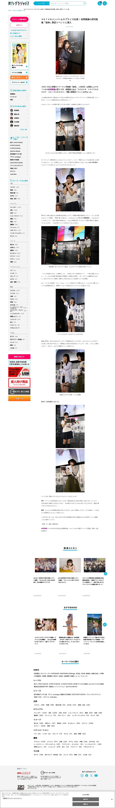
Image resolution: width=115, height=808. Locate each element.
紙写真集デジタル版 (15, 154)
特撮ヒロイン (16, 316)
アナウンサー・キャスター (18, 310)
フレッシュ (15, 227)
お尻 (13, 213)
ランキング (13, 97)
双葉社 (72, 676)
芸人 (13, 322)
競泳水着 (14, 193)
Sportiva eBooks (15, 151)
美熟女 (14, 250)
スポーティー (16, 230)
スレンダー (16, 207)
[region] (57, 799)
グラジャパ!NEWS (17, 10)
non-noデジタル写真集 (94, 684)
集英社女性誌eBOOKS (41, 687)
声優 (13, 302)
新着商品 (12, 94)
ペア (13, 270)
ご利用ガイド (16, 33)
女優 (13, 296)
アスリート (15, 325)
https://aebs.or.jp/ (31, 788)
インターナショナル (17, 233)
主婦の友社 (94, 673)
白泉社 (61, 676)
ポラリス (12, 171)
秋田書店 (37, 673)
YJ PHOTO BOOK (15, 145)
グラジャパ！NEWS (18, 82)
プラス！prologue (15, 157)
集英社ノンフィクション (57, 687)
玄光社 (78, 673)
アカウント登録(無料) (19, 19)
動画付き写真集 (14, 160)
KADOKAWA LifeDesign (67, 673)
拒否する (85, 799)
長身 (13, 222)
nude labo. (13, 174)
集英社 (88, 673)
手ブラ (14, 336)
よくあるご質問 (17, 36)
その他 (14, 348)
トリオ (14, 273)
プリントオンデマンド (16, 165)
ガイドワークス (45, 673)
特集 (11, 100)
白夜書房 (66, 676)
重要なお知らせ (19, 357)
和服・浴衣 (15, 199)
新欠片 (56, 676)
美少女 (14, 244)
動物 (13, 345)
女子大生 (14, 305)
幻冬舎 (83, 673)
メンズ (14, 342)
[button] (105, 573)
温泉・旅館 (15, 282)
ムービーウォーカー (81, 676)
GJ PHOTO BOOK (15, 148)
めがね (14, 196)
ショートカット (17, 216)
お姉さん (15, 247)
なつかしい (15, 253)
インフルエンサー (17, 313)
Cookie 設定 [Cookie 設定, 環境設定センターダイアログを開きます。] (85, 794)
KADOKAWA (55, 673)
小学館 (101, 673)
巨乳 (14, 210)
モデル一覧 (23, 129)
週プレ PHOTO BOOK (16, 142)
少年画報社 (37, 676)
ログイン (19, 25)
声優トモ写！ (14, 168)
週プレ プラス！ (16, 77)
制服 (13, 190)
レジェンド (15, 319)
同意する (85, 804)
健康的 (14, 224)
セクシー (15, 259)
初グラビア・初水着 (17, 339)
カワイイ (15, 256)
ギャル (14, 236)
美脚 (13, 219)
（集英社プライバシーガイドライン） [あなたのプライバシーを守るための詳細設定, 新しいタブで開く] (12, 798)
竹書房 (44, 676)
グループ (14, 276)
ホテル (14, 279)
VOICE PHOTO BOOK (16, 163)
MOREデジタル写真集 (79, 684)
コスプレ (15, 187)
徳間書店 (50, 676)
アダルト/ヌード (14, 328)
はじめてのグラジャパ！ (19, 30)
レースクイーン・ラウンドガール (18, 307)
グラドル (15, 290)
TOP (9, 10)
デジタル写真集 (17, 72)
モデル (14, 299)
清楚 (13, 262)
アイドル (15, 293)
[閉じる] (112, 799)
